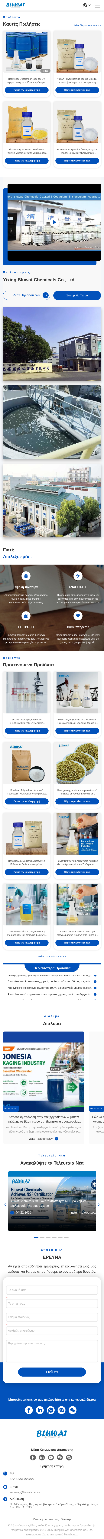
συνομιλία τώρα (77, 295)
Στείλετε (52, 1372)
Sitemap (66, 1519)
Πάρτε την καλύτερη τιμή (27, 90)
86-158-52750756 (22, 1479)
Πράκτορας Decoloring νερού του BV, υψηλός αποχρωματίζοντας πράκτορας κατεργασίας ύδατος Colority (26, 81)
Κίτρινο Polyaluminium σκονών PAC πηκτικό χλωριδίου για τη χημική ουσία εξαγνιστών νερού (27, 151)
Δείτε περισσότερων (87, 25)
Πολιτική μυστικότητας (46, 1519)
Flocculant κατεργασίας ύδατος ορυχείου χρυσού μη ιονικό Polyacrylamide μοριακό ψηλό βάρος (77, 151)
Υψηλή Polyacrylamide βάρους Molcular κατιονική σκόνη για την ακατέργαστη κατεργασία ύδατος (77, 81)
